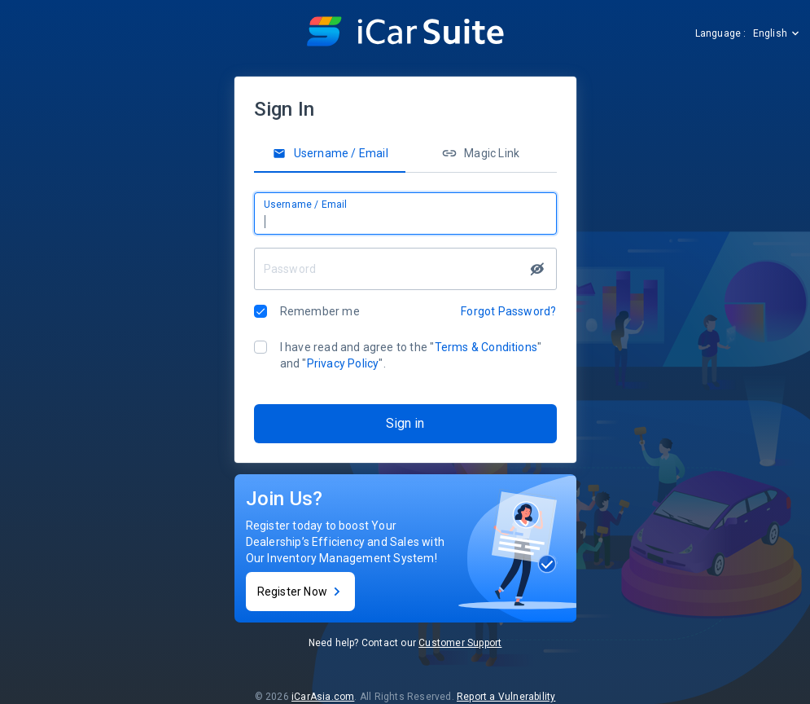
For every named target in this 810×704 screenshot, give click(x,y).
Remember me (320, 311)
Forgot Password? (508, 311)
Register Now (300, 591)
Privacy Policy (343, 363)
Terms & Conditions (486, 347)
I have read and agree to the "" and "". (411, 355)
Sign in (405, 423)
